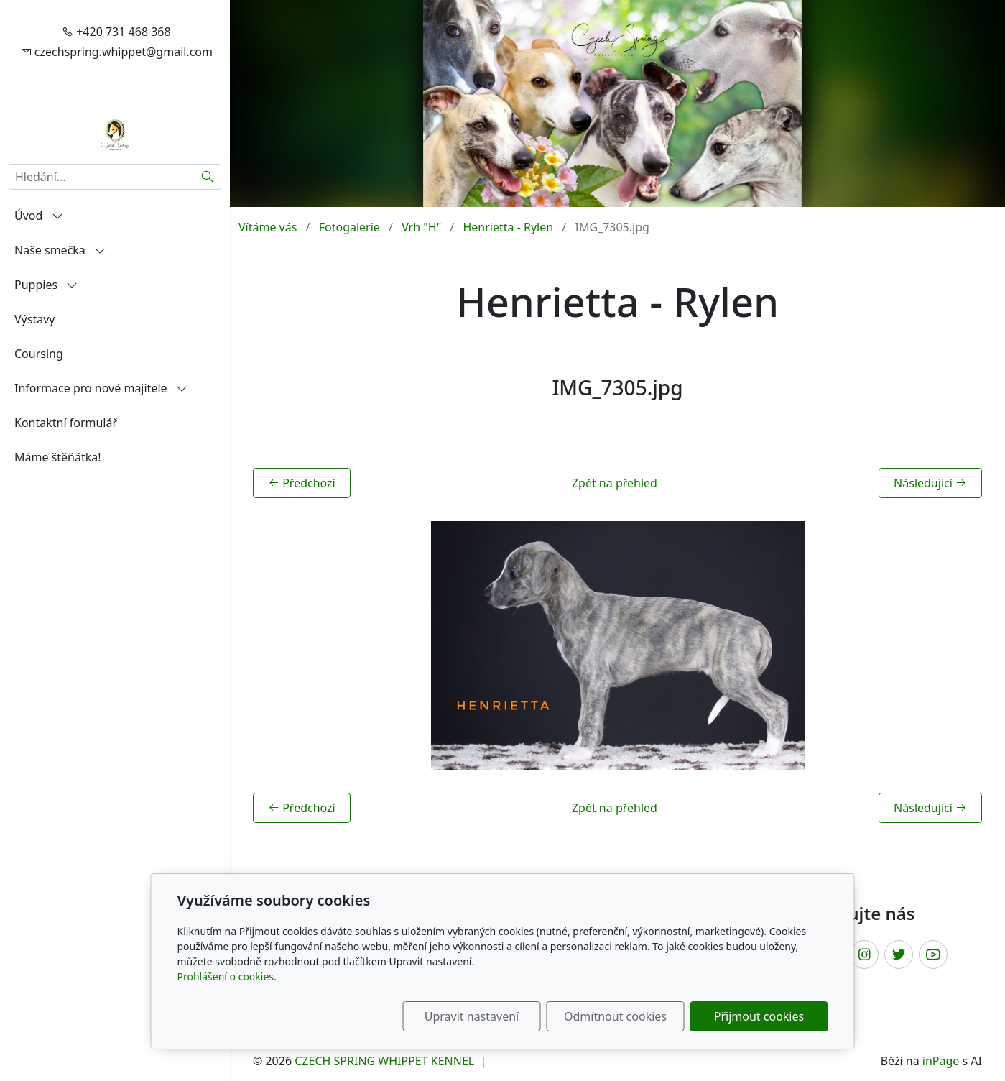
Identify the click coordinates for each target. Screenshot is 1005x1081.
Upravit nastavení (472, 1016)
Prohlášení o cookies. (227, 976)
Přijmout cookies (759, 1016)
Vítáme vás (267, 227)
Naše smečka (60, 250)
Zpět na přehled (614, 483)
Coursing (38, 354)
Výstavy (34, 319)
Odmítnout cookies (615, 1016)
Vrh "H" (421, 227)
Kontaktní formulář (65, 423)
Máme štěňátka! (57, 457)
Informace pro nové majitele (100, 388)
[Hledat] (208, 177)
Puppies (46, 285)
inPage (941, 1061)
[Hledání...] (102, 177)
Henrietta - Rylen (508, 227)
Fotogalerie (349, 227)
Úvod (38, 216)
